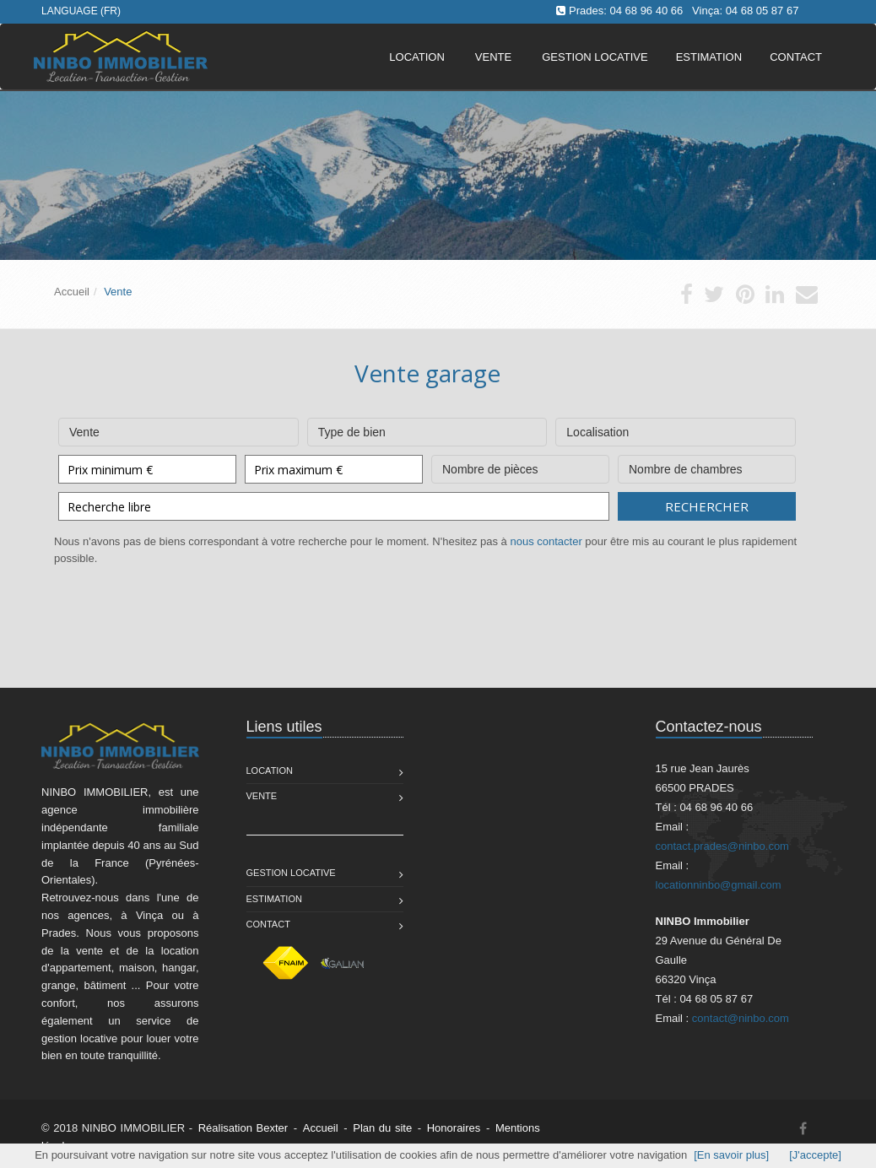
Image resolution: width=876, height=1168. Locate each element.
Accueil (71, 291)
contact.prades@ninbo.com (722, 846)
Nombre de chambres (707, 465)
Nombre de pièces (520, 465)
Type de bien (427, 428)
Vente (493, 57)
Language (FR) (81, 11)
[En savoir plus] (731, 1155)
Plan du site (382, 1128)
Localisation (675, 428)
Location (417, 57)
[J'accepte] (815, 1155)
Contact (268, 924)
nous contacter (545, 541)
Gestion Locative (291, 873)
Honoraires (454, 1128)
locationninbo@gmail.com (718, 885)
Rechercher (707, 506)
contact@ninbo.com (740, 1018)
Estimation (274, 899)
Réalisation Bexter (243, 1128)
